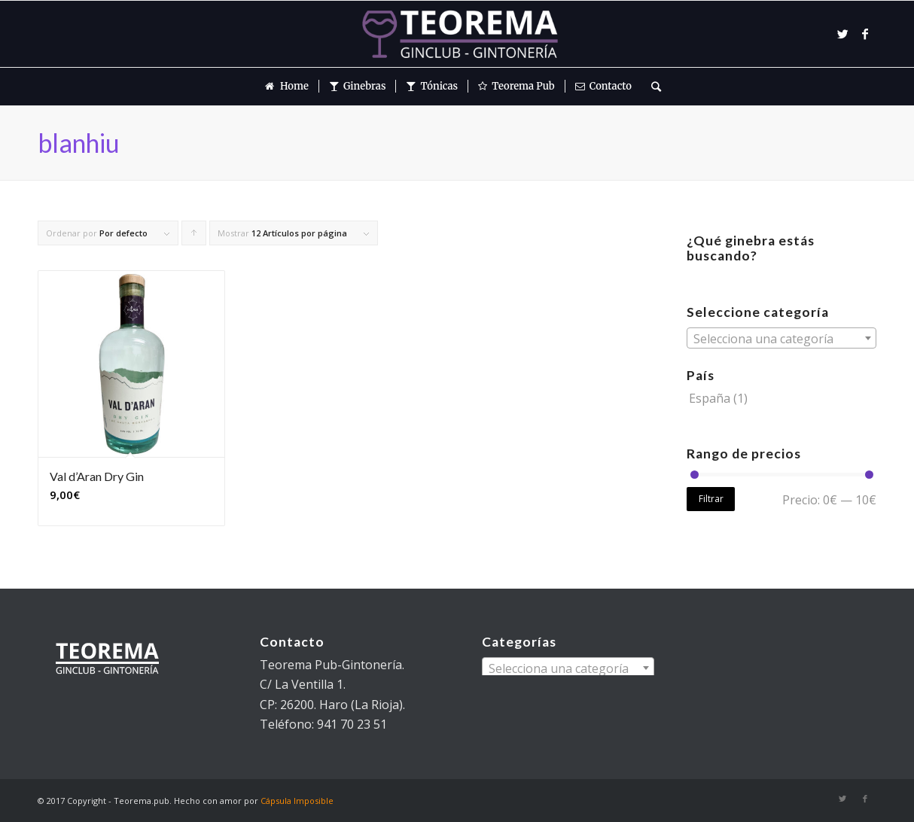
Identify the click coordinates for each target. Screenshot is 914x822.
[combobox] (781, 338)
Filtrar (711, 498)
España (709, 398)
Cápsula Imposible (297, 800)
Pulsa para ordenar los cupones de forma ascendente (194, 236)
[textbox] (781, 338)
